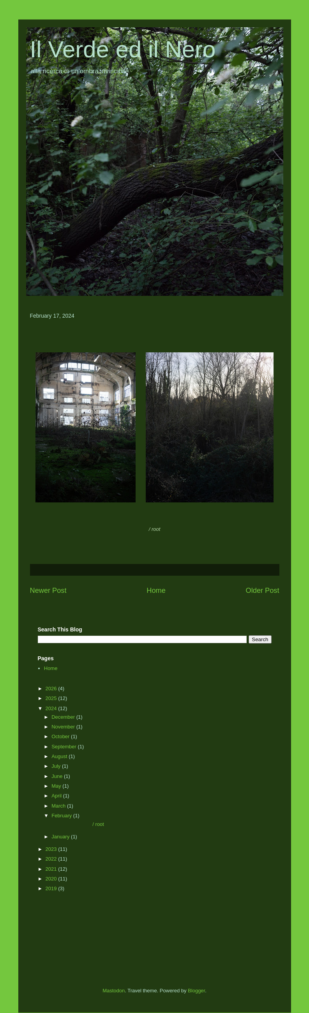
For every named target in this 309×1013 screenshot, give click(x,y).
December (63, 717)
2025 (52, 698)
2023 (52, 849)
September (64, 747)
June (57, 776)
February (62, 816)
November (63, 727)
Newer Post (48, 590)
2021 (52, 869)
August (60, 756)
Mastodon (113, 991)
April (57, 796)
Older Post (262, 590)
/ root (77, 824)
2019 (52, 888)
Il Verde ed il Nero (123, 49)
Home (156, 590)
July (56, 766)
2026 (52, 688)
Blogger (196, 991)
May (56, 786)
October (61, 736)
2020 (52, 879)
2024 (52, 708)
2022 (52, 859)
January (61, 837)
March (59, 806)
